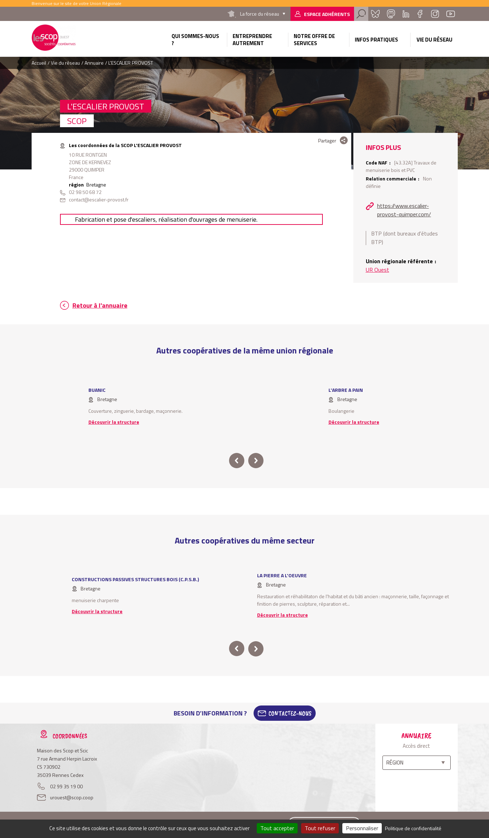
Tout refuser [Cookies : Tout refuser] (320, 828)
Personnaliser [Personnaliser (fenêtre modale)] (362, 828)
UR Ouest (377, 269)
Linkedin (406, 14)
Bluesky (375, 14)
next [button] (256, 461)
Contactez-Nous (289, 713)
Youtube (451, 14)
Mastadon (391, 14)
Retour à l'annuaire (99, 305)
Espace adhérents (327, 14)
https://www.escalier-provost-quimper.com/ (404, 209)
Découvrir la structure (113, 422)
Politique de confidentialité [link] (413, 828)
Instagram (435, 14)
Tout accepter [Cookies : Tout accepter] (277, 828)
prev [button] (237, 461)
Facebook (420, 14)
